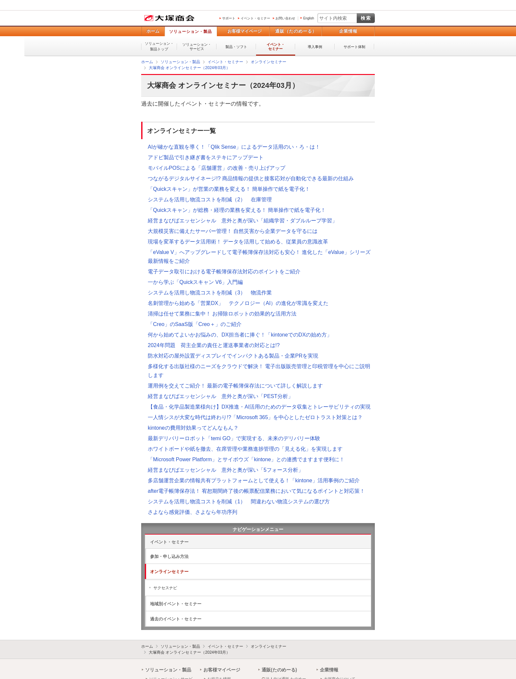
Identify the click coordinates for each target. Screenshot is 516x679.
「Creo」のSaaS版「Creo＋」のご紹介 (195, 324)
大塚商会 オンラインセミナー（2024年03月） (189, 652)
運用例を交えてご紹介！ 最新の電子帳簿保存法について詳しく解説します (235, 386)
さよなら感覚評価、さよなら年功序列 (192, 512)
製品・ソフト (236, 47)
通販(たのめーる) (279, 669)
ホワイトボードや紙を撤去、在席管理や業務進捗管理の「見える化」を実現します (245, 449)
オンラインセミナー (169, 571)
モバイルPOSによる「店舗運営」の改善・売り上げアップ (216, 168)
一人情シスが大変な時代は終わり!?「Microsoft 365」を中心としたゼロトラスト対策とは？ (255, 417)
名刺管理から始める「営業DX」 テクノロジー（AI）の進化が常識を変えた (238, 303)
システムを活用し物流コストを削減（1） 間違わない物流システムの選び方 (239, 501)
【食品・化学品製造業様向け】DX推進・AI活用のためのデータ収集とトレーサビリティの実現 (259, 407)
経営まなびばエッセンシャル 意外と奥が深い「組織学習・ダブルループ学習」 (242, 220)
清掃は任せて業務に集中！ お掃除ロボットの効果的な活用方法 (222, 313)
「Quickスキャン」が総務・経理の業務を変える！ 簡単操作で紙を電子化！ (237, 210)
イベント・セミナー (255, 18)
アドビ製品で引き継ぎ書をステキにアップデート (206, 157)
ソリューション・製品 (190, 31)
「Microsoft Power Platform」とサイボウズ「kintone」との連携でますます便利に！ (246, 459)
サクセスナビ (165, 588)
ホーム (152, 31)
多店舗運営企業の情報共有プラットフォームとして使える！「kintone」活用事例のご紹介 (254, 480)
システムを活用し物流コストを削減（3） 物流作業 (210, 292)
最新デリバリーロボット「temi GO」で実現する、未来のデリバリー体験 (234, 438)
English (308, 18)
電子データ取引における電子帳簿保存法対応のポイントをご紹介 (224, 271)
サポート (228, 18)
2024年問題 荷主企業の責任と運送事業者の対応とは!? (214, 345)
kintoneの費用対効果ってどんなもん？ (193, 428)
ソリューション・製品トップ (159, 46)
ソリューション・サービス (196, 46)
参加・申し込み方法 (169, 556)
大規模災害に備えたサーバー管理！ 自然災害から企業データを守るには (233, 231)
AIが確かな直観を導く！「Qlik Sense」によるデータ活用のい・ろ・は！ (234, 147)
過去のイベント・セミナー (175, 618)
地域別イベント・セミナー (175, 603)
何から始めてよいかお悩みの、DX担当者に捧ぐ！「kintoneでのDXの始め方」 (240, 335)
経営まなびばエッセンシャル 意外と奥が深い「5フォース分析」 (225, 470)
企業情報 (348, 31)
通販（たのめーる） (296, 31)
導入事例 (315, 47)
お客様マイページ (244, 31)
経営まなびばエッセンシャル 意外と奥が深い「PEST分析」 (220, 396)
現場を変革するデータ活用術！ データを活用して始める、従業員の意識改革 (238, 241)
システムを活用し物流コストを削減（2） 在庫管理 (210, 199)
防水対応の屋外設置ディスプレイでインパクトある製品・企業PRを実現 (233, 356)
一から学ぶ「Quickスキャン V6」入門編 (195, 282)
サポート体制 (354, 47)
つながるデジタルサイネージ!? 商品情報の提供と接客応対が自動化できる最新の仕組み (251, 178)
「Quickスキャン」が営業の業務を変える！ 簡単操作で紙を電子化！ (229, 189)
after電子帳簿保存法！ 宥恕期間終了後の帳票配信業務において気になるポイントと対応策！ (256, 491)
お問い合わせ (285, 18)
